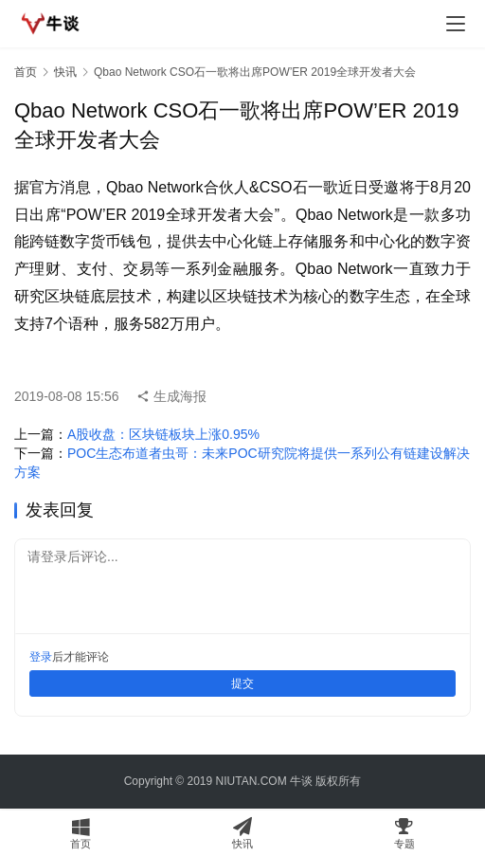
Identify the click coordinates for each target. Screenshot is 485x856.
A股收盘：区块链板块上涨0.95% (163, 434)
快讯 (65, 72)
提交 (242, 683)
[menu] (456, 24)
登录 (40, 657)
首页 (25, 72)
